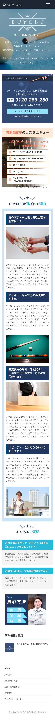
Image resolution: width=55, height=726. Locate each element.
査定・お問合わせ (12, 687)
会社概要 (8, 693)
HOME (7, 668)
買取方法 (8, 675)
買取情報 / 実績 (10, 681)
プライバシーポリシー (13, 699)
